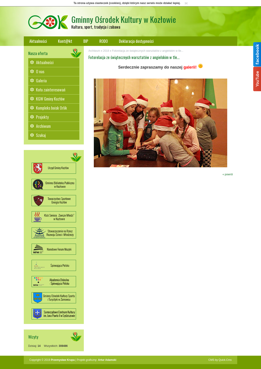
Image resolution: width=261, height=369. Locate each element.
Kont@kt (65, 41)
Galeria (41, 80)
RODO (103, 41)
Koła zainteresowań (50, 90)
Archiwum (43, 126)
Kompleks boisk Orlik (51, 108)
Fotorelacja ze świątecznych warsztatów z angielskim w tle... (147, 50)
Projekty (42, 117)
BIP (85, 41)
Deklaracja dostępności (136, 41)
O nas (40, 71)
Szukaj (41, 135)
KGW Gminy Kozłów (50, 99)
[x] (186, 3)
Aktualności (38, 41)
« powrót (228, 174)
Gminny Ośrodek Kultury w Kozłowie (123, 19)
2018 (106, 50)
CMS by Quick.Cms (220, 359)
